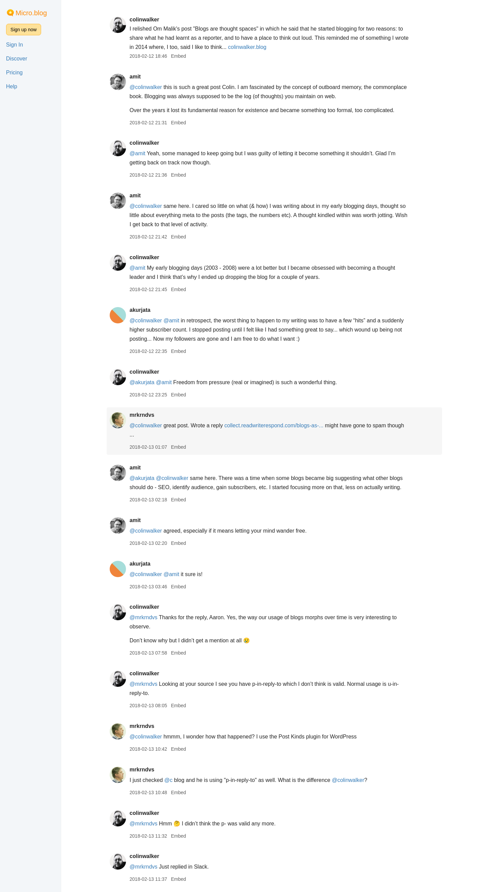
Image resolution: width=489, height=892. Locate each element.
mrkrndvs (142, 415)
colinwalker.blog (248, 47)
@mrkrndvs (144, 617)
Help (11, 86)
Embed (178, 56)
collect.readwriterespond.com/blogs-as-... (274, 425)
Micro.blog (31, 13)
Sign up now (24, 29)
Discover (16, 58)
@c (169, 780)
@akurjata (142, 382)
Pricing (14, 72)
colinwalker (145, 19)
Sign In (14, 45)
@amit (138, 153)
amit (135, 76)
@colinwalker (146, 87)
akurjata (140, 310)
